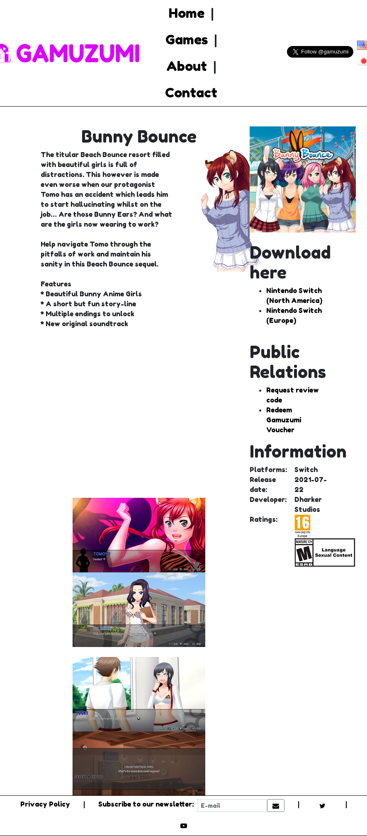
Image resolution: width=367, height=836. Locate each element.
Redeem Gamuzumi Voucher (283, 420)
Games (186, 40)
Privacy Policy (45, 804)
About (186, 66)
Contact (191, 93)
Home (186, 13)
